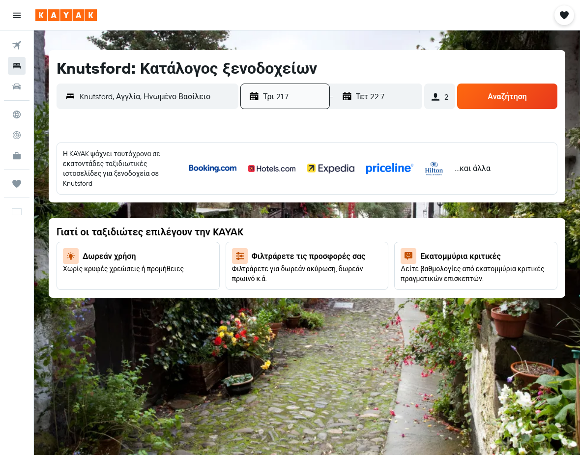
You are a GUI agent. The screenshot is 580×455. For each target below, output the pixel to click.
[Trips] (16, 184)
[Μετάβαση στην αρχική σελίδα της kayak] (66, 15)
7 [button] (108, 212)
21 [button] (108, 259)
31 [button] (179, 282)
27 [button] (85, 282)
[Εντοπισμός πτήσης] (16, 135)
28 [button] (108, 282)
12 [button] (226, 212)
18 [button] (202, 235)
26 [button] (226, 259)
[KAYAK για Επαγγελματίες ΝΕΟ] (16, 156)
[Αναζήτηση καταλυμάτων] (16, 66)
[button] (17, 15)
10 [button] (179, 212)
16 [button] (155, 235)
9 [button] (155, 212)
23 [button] (155, 259)
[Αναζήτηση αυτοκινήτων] (16, 86)
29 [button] (131, 282)
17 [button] (178, 235)
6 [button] (85, 212)
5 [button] (226, 188)
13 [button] (84, 235)
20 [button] (84, 259)
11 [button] (202, 212)
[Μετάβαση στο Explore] (16, 114)
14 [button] (108, 235)
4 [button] (203, 188)
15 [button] (132, 235)
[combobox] (156, 96)
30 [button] (155, 282)
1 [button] (131, 188)
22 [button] (131, 259)
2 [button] (155, 188)
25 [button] (202, 259)
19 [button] (226, 235)
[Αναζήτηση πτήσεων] (16, 45)
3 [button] (179, 188)
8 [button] (132, 212)
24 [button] (178, 259)
